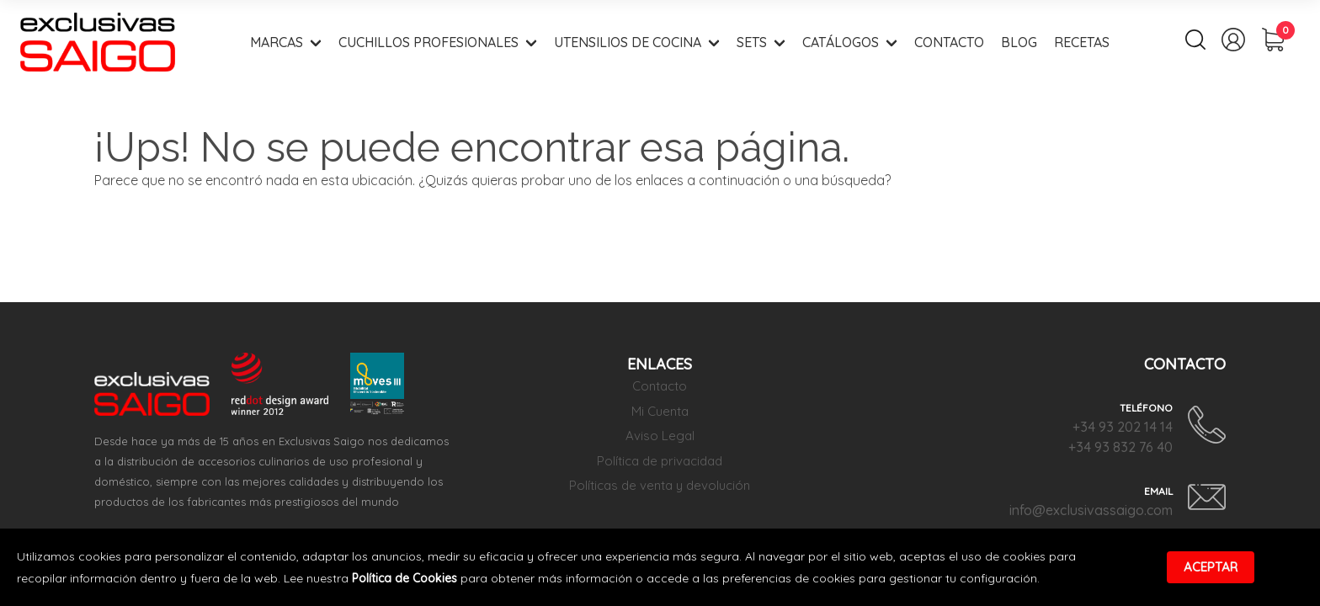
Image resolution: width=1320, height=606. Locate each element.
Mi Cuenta (660, 411)
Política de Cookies (404, 578)
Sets (752, 42)
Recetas (1082, 42)
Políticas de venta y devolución (659, 485)
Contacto (949, 42)
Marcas (276, 42)
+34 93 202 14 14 (1122, 426)
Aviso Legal (660, 436)
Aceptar (1211, 567)
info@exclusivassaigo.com (1091, 510)
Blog (1019, 42)
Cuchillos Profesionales (428, 42)
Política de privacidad (659, 461)
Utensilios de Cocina (627, 42)
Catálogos (840, 42)
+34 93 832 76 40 (1120, 447)
